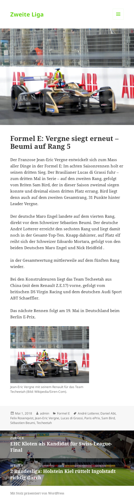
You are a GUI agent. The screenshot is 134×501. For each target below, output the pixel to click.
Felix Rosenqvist (21, 418)
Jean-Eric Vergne (47, 418)
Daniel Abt (108, 413)
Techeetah (44, 423)
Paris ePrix (92, 418)
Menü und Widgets (118, 19)
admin (44, 413)
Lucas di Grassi (72, 418)
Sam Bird (108, 418)
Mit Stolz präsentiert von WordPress (37, 493)
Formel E (63, 413)
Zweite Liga (27, 14)
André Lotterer (88, 413)
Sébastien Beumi (22, 423)
